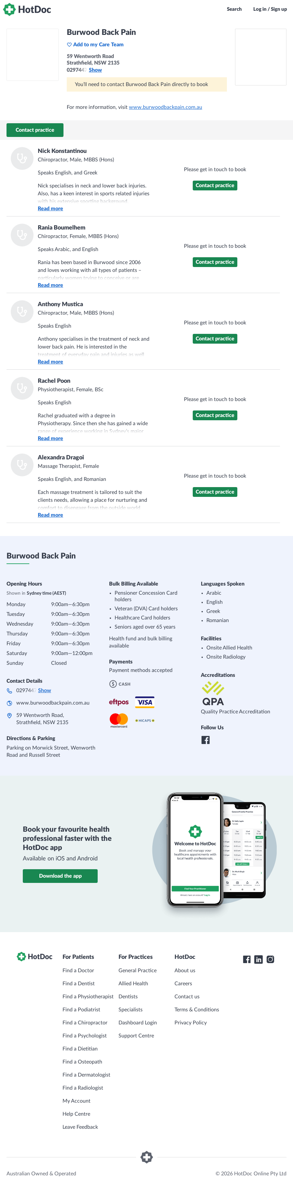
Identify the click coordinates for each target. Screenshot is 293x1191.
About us (184, 970)
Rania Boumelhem (61, 228)
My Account (77, 1101)
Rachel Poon (54, 381)
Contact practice (35, 130)
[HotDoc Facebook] (247, 959)
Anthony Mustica (60, 304)
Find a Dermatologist (86, 1075)
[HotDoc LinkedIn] (258, 959)
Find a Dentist (79, 983)
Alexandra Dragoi (61, 458)
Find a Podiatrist (81, 1009)
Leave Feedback (80, 1127)
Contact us (187, 996)
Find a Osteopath (82, 1061)
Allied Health (133, 983)
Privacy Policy (190, 1022)
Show (95, 70)
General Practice (138, 970)
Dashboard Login (138, 1022)
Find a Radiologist (83, 1088)
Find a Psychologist (85, 1035)
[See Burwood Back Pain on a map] (260, 57)
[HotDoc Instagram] (270, 959)
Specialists (131, 1009)
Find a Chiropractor (85, 1022)
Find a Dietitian (80, 1048)
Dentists (128, 996)
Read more (50, 208)
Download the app (60, 876)
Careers (183, 983)
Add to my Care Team (95, 44)
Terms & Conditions (196, 1009)
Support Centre (136, 1035)
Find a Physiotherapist (88, 996)
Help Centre (76, 1114)
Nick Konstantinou (62, 151)
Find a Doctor (78, 970)
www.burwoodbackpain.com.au (165, 107)
